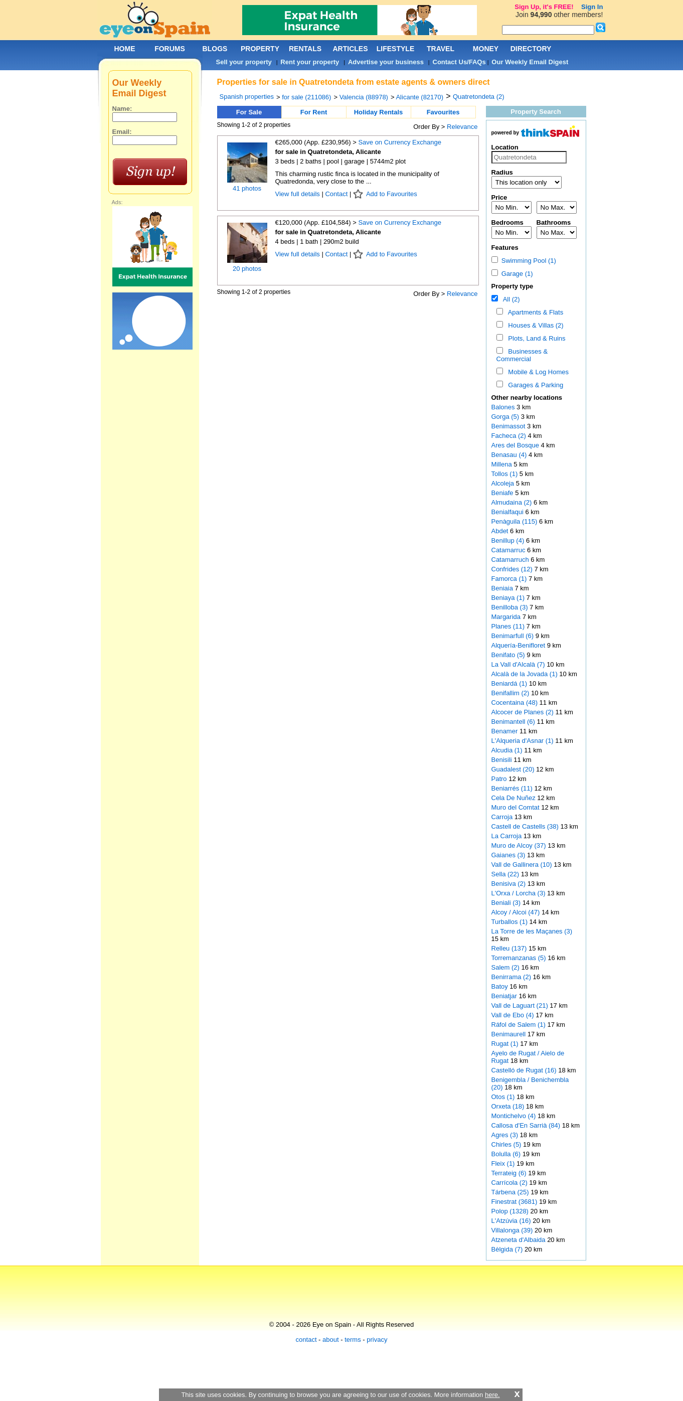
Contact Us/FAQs (459, 62)
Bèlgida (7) (507, 1249)
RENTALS (305, 49)
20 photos (247, 268)
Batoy (500, 986)
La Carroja (507, 836)
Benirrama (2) (511, 977)
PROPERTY (260, 49)
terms (353, 1339)
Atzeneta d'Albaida (519, 1239)
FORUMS (169, 49)
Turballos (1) (509, 921)
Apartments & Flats (533, 312)
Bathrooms (554, 222)
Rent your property (309, 62)
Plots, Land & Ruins (534, 338)
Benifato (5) (508, 655)
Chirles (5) (506, 1144)
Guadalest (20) (513, 769)
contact (306, 1339)
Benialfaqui (508, 512)
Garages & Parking (533, 385)
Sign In (592, 7)
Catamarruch (511, 559)
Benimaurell (509, 1034)
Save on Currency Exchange (399, 142)
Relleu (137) (509, 948)
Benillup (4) (508, 540)
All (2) (509, 299)
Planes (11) (508, 626)
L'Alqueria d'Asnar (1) (522, 740)
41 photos (247, 188)
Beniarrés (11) (512, 788)
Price (499, 197)
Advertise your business (386, 62)
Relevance (462, 126)
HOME (124, 49)
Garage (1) (512, 273)
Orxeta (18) (508, 1106)
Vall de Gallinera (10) (521, 864)
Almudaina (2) (511, 502)
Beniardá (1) (509, 683)
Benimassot (509, 426)
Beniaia (503, 588)
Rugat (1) (505, 1043)
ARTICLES (350, 49)
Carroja (503, 817)
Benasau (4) (509, 454)
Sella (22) (505, 874)
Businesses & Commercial (522, 355)
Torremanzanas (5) (518, 958)
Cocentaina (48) (514, 702)
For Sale (249, 112)
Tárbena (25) (510, 1192)
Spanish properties (247, 96)
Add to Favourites (391, 194)
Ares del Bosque (516, 445)
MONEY (485, 49)
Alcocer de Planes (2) (522, 712)
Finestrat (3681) (514, 1201)
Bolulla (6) (506, 1154)
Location (505, 147)
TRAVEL (440, 49)
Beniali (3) (506, 902)
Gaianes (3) (508, 855)
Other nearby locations (527, 397)
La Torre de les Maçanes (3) (532, 931)
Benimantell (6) (513, 721)
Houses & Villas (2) (534, 325)
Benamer (505, 731)
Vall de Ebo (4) (512, 1015)
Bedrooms (507, 222)
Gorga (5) (505, 416)
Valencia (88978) (363, 97)
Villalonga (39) (512, 1230)
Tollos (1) (504, 474)
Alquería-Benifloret (519, 645)
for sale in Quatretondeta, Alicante (328, 151)
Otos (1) (503, 1097)
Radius (502, 172)
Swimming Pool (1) (523, 260)
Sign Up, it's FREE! (544, 7)
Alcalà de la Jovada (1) (524, 674)
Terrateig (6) (509, 1173)
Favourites (443, 112)
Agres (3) (504, 1135)
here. (492, 1394)
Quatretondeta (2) (478, 96)
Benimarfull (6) (512, 636)
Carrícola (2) (509, 1182)
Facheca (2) (508, 435)
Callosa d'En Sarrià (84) (526, 1125)
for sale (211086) (306, 97)
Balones (504, 407)
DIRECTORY (531, 49)
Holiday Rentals (378, 112)
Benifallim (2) (510, 693)
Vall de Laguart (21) (519, 1005)
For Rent (313, 112)
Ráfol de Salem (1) (518, 1024)
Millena (502, 464)
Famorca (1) (509, 578)
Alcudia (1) (507, 750)
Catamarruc (509, 550)
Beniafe (503, 493)
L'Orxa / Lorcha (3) (518, 893)
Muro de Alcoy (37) (518, 845)
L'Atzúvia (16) (511, 1220)
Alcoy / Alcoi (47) (515, 912)
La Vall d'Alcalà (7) (518, 664)
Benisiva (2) (508, 883)
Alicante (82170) (419, 97)
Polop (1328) (510, 1211)
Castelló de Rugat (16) (524, 1070)
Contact (336, 194)
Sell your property (244, 62)
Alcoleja (503, 483)
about (330, 1339)
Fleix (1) (503, 1163)
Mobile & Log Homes (536, 372)
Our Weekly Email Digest (529, 62)
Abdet (500, 531)
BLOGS (215, 49)
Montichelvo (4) (513, 1116)
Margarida (507, 616)
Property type (512, 286)
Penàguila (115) (514, 521)
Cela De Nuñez (514, 798)
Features (505, 247)
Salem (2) (505, 967)
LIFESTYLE (395, 49)
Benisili (502, 759)
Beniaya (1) (508, 597)
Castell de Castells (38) (525, 826)
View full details (298, 194)
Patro (500, 779)
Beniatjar (505, 996)
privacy (377, 1339)
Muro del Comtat (516, 807)
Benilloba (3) (509, 607)
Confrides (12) (512, 569)
